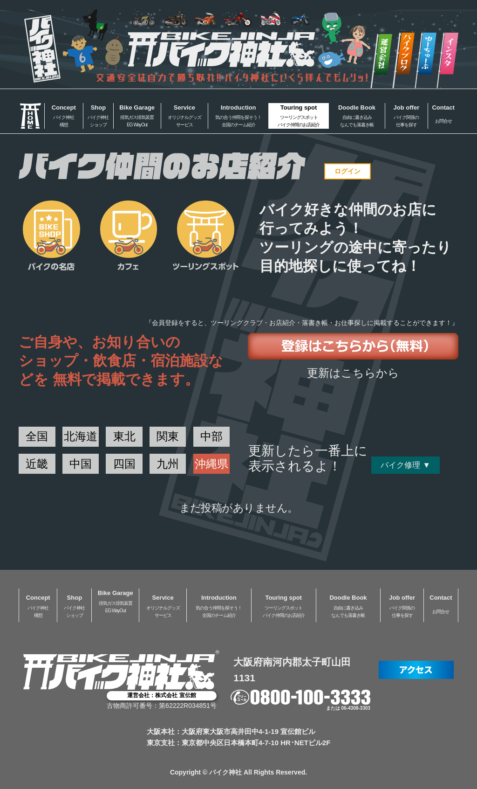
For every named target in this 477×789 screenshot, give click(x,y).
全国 (37, 436)
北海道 (80, 436)
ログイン (347, 171)
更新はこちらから (353, 373)
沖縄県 (211, 463)
